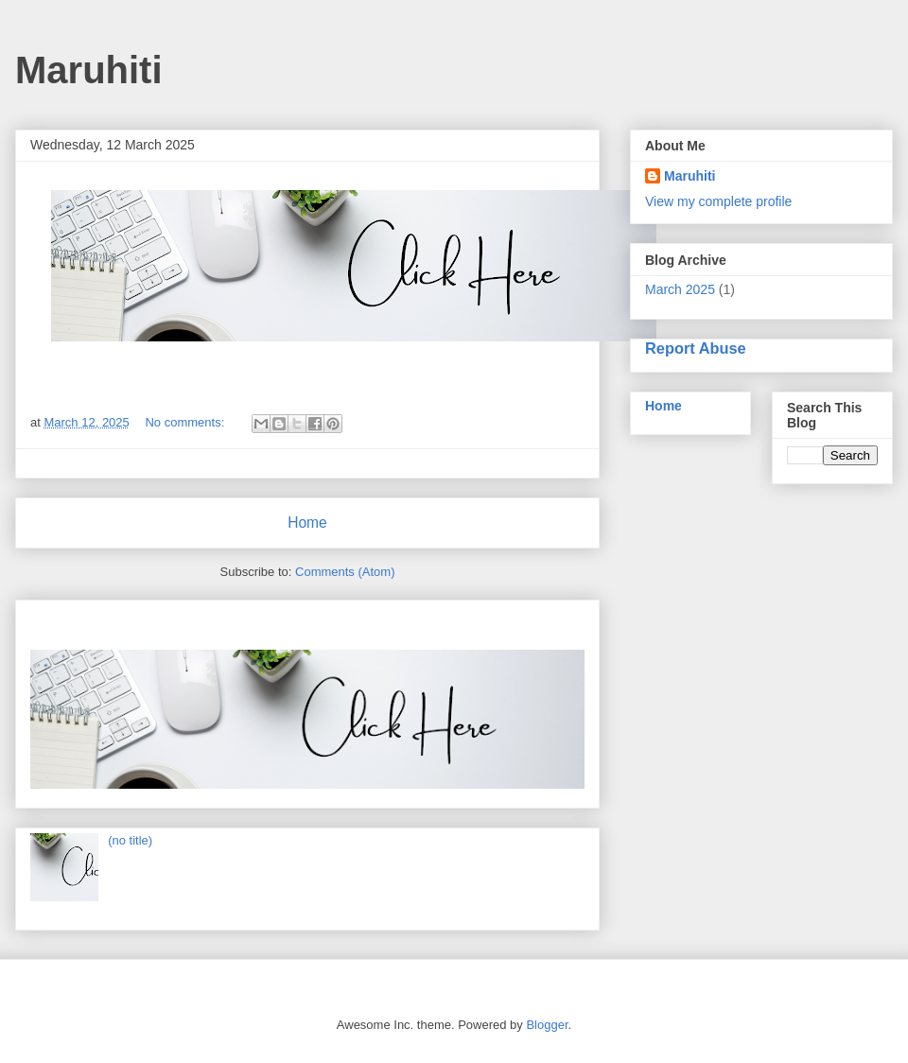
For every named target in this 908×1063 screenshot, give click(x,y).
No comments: (186, 422)
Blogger (547, 1025)
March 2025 (680, 289)
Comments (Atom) (344, 572)
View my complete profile (718, 201)
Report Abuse (695, 348)
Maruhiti (689, 175)
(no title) (130, 840)
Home (307, 522)
